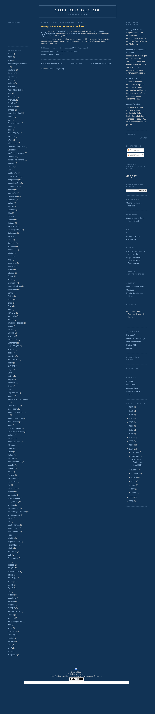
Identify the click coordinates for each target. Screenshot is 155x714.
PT (9, 522)
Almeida (11, 73)
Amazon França (133, 391)
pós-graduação (14, 498)
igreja (10, 353)
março (133, 493)
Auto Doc (12, 103)
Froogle (129, 381)
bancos (11, 110)
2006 (131, 497)
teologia (11, 605)
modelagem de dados (17, 412)
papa (10, 472)
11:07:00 (72, 48)
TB (9, 592)
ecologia (11, 246)
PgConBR (12, 482)
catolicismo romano (16, 160)
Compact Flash (14, 176)
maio (133, 485)
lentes (10, 376)
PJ (9, 485)
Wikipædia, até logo (133, 78)
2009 (10, 57)
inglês (10, 363)
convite (11, 190)
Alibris (129, 395)
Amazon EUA (132, 388)
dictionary (12, 233)
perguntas (12, 478)
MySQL (11, 438)
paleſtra (11, 468)
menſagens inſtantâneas (18, 399)
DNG (10, 240)
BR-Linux (12, 137)
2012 (131, 430)
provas (10, 518)
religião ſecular (14, 542)
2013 (131, 426)
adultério (11, 70)
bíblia (10, 127)
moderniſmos (13, 422)
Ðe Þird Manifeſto (133, 342)
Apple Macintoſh (14, 90)
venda (10, 638)
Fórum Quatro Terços (133, 30)
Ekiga (10, 260)
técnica (11, 595)
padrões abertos (14, 462)
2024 (131, 407)
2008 (10, 54)
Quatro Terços (14, 525)
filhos (10, 303)
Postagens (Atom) (56, 69)
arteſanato (12, 97)
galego (10, 326)
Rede (10, 535)
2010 (131, 437)
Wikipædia (12, 655)
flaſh (9, 310)
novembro (135, 456)
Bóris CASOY (13, 133)
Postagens (133, 150)
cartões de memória (16, 153)
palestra (11, 465)
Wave (10, 651)
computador (13, 180)
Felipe (10, 296)
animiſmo (11, 87)
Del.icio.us (59, 54)
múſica (10, 435)
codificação (12, 173)
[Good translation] (72, 679)
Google (11, 333)
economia (12, 250)
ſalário (10, 548)
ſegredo (11, 565)
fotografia (12, 316)
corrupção (12, 193)
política (11, 492)
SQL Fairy (12, 578)
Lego (10, 369)
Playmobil (12, 488)
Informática (12, 359)
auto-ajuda (12, 107)
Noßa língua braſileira (135, 287)
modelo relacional (15, 418)
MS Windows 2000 (15, 432)
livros (10, 386)
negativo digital (14, 442)
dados (10, 206)
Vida (10, 645)
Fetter (10, 300)
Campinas (12, 150)
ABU (10, 60)
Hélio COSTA (13, 346)
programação (13, 508)
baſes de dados (14, 113)
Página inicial (76, 63)
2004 (131, 501)
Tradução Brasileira (133, 104)
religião (11, 538)
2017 (131, 415)
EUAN (10, 276)
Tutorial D (12, 631)
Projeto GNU (131, 345)
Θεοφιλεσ (130, 290)
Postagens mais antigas (101, 63)
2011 (131, 434)
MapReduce (13, 393)
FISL (10, 306)
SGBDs (11, 568)
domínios (11, 243)
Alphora (11, 77)
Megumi (11, 396)
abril (133, 489)
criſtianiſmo (12, 196)
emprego (11, 266)
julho (133, 481)
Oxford (10, 455)
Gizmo (10, 330)
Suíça (10, 582)
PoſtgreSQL (13, 502)
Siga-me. (143, 138)
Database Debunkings (135, 338)
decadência (12, 226)
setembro (135, 474)
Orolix (10, 452)
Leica (10, 373)
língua (10, 379)
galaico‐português (15, 323)
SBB (10, 555)
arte (9, 93)
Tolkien (11, 615)
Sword (10, 585)
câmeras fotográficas (16, 146)
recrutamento (13, 532)
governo (11, 336)
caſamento (12, 156)
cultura (10, 203)
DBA (10, 213)
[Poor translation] (80, 679)
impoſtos (11, 356)
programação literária (17, 512)
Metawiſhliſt (131, 385)
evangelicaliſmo (14, 286)
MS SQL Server (14, 428)
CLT (9, 170)
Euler (10, 280)
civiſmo (11, 166)
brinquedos (12, 143)
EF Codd (11, 256)
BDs (9, 120)
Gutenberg (12, 343)
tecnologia (12, 598)
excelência (12, 290)
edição (10, 253)
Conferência (13, 186)
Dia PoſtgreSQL (14, 230)
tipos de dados (14, 611)
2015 (131, 422)
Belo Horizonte (14, 123)
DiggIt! (50, 54)
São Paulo (12, 552)
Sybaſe (11, 588)
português (12, 495)
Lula (9, 389)
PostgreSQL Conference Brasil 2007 (64, 26)
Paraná (11, 475)
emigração (12, 263)
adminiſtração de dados (17, 64)
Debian (11, 220)
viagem (11, 641)
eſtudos (11, 273)
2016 (131, 418)
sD (9, 562)
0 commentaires (84, 48)
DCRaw (11, 216)
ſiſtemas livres (13, 572)
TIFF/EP (11, 608)
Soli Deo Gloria (77, 10)
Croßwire (11, 200)
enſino (10, 270)
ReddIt (43, 54)
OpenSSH (12, 448)
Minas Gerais (13, 406)
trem (10, 625)
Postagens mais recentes (52, 63)
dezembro (135, 452)
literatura (11, 383)
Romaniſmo (12, 545)
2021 (131, 411)
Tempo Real (75, 33)
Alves (10, 80)
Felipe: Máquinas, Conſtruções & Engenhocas (133, 260)
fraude (10, 320)
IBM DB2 (11, 350)
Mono (10, 425)
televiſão (11, 601)
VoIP (10, 648)
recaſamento (13, 528)
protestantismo (14, 515)
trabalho (11, 618)
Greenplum (12, 340)
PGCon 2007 (61, 31)
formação (12, 313)
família (10, 293)
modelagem (13, 409)
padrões (11, 458)
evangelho (12, 283)
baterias (11, 117)
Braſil (10, 140)
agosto (134, 477)
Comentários (134, 155)
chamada (12, 163)
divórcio (11, 236)
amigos (11, 83)
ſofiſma (10, 575)
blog (9, 130)
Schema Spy (13, 558)
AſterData (12, 100)
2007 (131, 449)
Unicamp (11, 635)
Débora (11, 223)
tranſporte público (15, 621)
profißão (11, 505)
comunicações (14, 183)
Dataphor (12, 210)
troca (10, 628)
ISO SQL (11, 366)
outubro (134, 470)
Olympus (11, 445)
